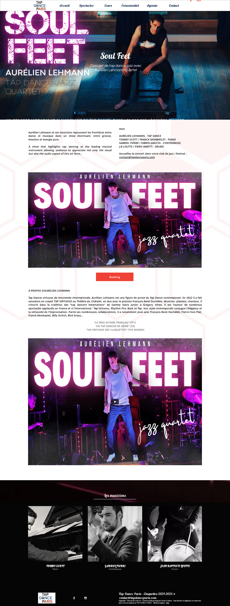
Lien (167, 603)
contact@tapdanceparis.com (137, 157)
